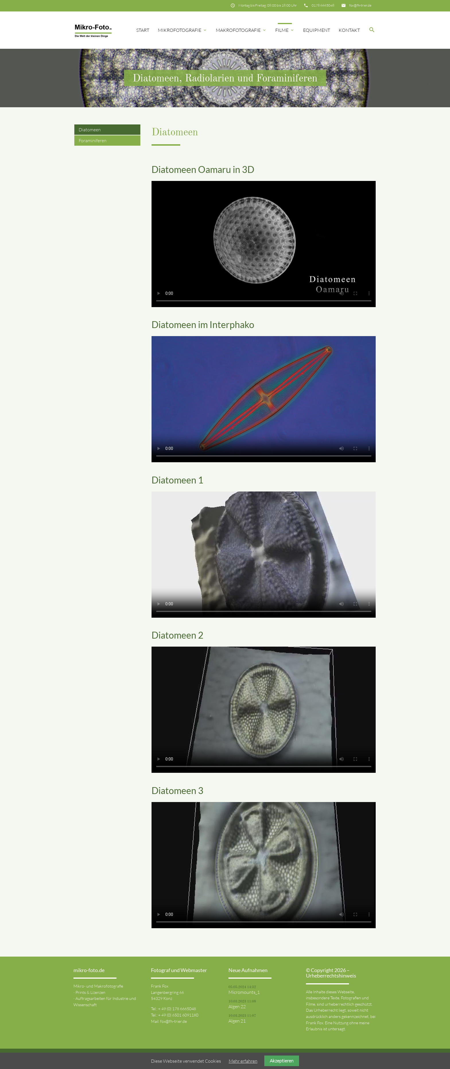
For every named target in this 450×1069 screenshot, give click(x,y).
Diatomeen (90, 129)
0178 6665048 (323, 5)
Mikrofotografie (182, 30)
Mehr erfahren (243, 1061)
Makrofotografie (241, 30)
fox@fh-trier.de (360, 5)
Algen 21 (237, 1021)
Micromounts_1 (244, 992)
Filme (284, 30)
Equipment (316, 30)
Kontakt (349, 30)
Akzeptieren (282, 1061)
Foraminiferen (92, 140)
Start (142, 30)
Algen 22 (237, 1006)
